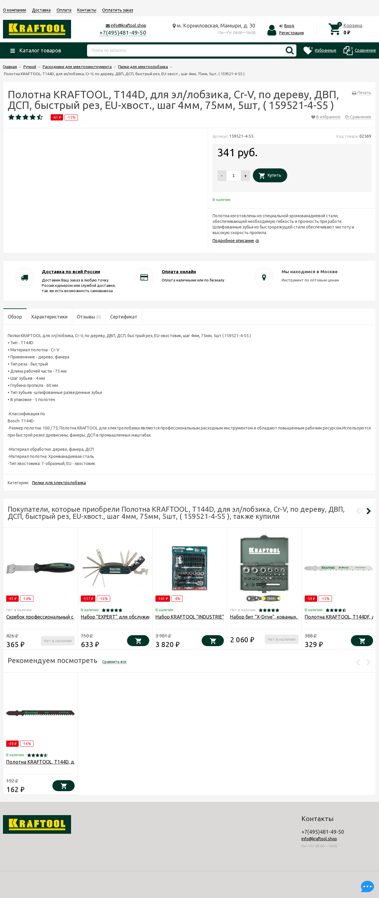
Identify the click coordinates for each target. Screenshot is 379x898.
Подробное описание (233, 240)
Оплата (64, 10)
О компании (14, 10)
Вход (289, 25)
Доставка (41, 10)
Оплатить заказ (117, 10)
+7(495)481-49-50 (122, 32)
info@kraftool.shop (128, 25)
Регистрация (291, 32)
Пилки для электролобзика (59, 482)
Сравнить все (114, 661)
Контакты (86, 10)
